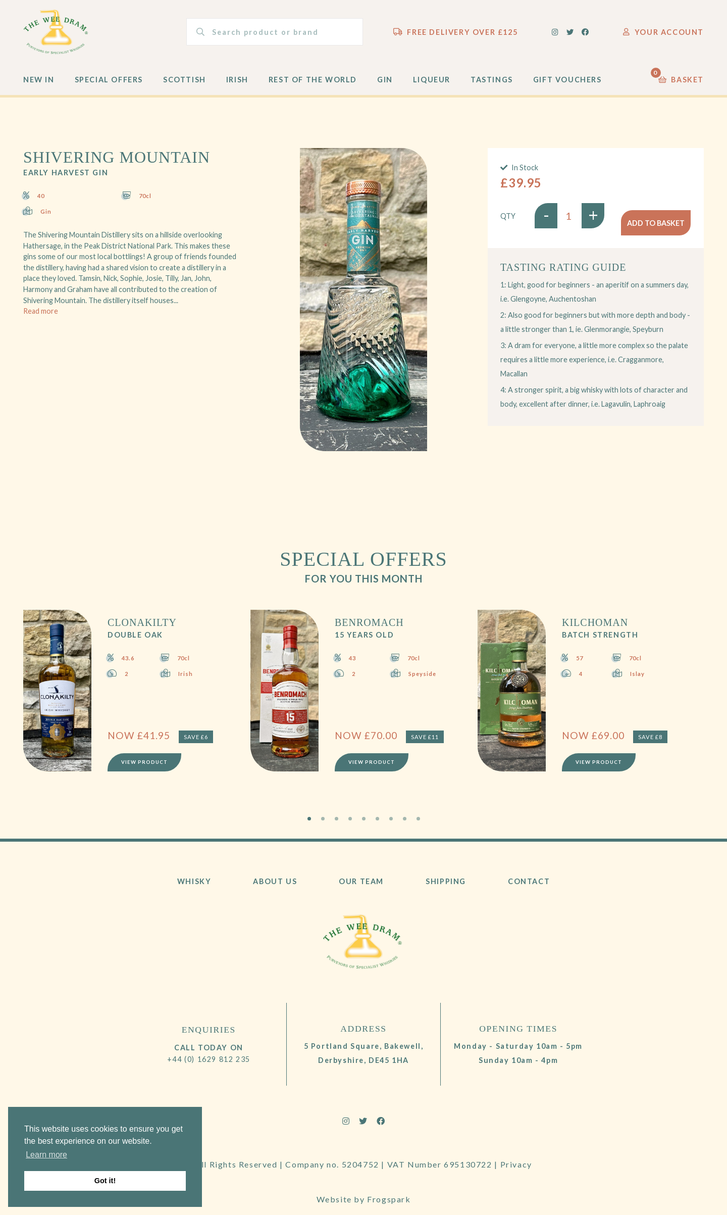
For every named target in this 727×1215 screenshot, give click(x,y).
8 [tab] (404, 826)
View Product (146, 767)
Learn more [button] (46, 1154)
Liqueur (431, 86)
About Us (275, 888)
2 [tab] (323, 826)
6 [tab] (377, 826)
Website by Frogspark (364, 1188)
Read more (40, 318)
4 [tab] (350, 826)
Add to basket (656, 222)
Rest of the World (313, 86)
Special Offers (109, 86)
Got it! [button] (105, 1181)
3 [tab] (336, 826)
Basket (681, 84)
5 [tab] (364, 826)
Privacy (516, 1171)
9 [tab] (418, 826)
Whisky (194, 888)
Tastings (492, 86)
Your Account (663, 35)
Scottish (184, 86)
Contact (529, 888)
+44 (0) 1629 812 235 (208, 1065)
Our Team (361, 888)
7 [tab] (391, 826)
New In (39, 86)
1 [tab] (309, 826)
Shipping (446, 888)
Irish (237, 86)
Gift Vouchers (567, 86)
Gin (385, 86)
